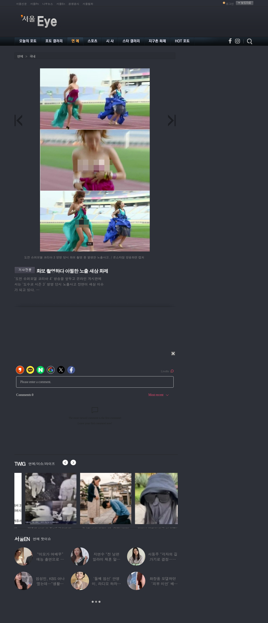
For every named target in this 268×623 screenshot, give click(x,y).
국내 (32, 56)
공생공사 (74, 4)
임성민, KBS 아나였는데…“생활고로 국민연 (50, 583)
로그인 (230, 4)
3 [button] (99, 602)
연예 (20, 56)
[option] (27, 497)
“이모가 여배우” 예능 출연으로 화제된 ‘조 (50, 559)
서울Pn (34, 4)
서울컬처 (88, 4)
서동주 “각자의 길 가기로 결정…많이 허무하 (162, 559)
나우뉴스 (47, 4)
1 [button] (93, 602)
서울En (60, 4)
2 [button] (96, 602)
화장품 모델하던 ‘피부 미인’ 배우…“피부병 (162, 583)
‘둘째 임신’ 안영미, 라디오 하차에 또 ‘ (106, 583)
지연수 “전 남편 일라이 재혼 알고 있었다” (106, 559)
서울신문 (21, 4)
